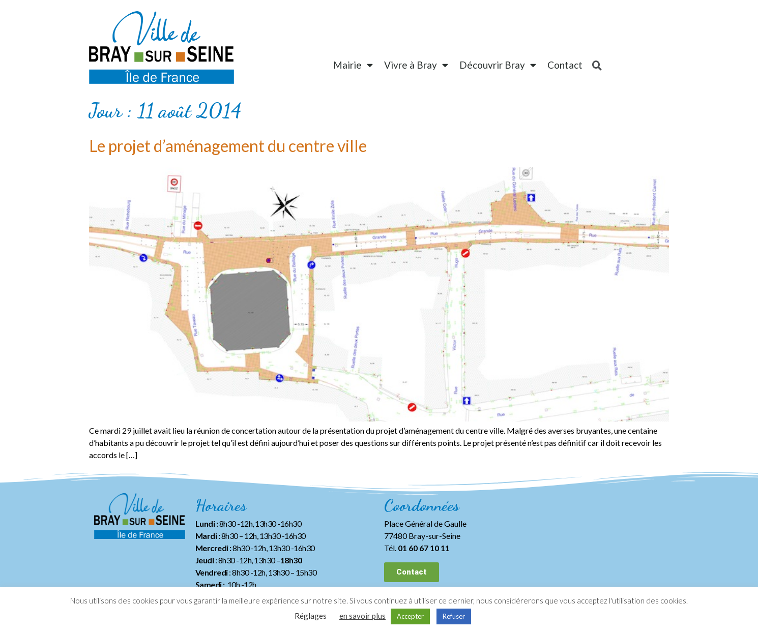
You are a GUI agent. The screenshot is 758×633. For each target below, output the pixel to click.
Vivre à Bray (416, 65)
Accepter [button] (410, 616)
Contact (564, 65)
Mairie (353, 65)
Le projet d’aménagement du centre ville (228, 146)
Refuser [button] (454, 616)
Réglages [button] (311, 615)
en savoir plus (362, 615)
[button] (411, 572)
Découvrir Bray (497, 65)
